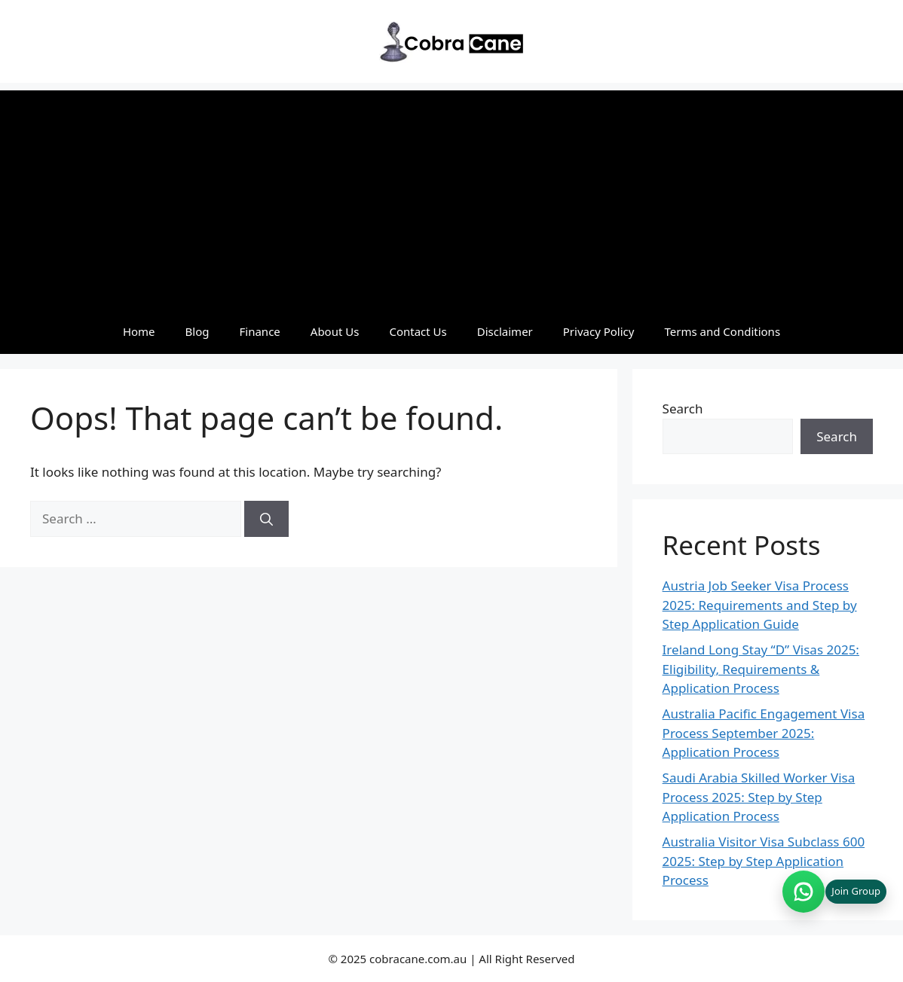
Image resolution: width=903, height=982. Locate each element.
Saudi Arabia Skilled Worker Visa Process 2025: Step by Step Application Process (759, 797)
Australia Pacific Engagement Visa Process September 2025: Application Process (764, 733)
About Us (335, 331)
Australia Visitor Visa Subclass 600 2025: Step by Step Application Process (764, 861)
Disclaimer (505, 331)
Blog (197, 331)
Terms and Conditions (722, 331)
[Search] (266, 519)
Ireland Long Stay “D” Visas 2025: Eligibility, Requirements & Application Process (761, 669)
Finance (260, 331)
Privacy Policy (599, 331)
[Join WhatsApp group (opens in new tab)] (834, 891)
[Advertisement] (451, 195)
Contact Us (417, 331)
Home (139, 331)
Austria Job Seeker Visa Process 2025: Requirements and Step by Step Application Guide (760, 605)
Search (683, 408)
